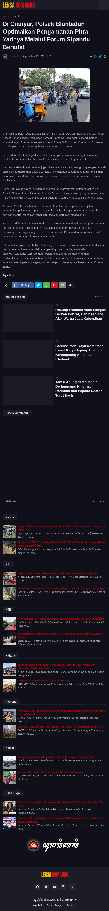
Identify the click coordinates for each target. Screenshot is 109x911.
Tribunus (72, 905)
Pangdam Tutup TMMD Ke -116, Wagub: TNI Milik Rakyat (45, 680)
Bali (16, 16)
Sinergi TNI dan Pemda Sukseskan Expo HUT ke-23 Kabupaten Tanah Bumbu (55, 757)
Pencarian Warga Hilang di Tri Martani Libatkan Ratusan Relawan (50, 772)
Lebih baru (10, 501)
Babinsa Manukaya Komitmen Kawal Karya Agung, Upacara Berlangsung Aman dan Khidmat (79, 352)
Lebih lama (98, 501)
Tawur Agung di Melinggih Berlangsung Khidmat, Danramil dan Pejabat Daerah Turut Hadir (79, 388)
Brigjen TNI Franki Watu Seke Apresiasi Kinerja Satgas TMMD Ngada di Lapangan (58, 573)
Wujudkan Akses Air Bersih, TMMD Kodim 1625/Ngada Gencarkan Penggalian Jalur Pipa (61, 588)
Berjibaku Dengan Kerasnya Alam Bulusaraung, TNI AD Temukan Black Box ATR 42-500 (60, 727)
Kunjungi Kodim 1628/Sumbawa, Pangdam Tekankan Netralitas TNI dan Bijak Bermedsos (62, 619)
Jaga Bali (38, 905)
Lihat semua (99, 296)
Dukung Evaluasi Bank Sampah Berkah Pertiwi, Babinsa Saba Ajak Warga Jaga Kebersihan (80, 314)
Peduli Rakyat (54, 905)
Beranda (7, 16)
